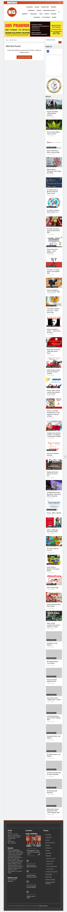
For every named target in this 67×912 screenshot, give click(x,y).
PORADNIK (24, 14)
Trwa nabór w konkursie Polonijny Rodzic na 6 (53, 211)
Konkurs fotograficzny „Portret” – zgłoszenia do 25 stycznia (53, 330)
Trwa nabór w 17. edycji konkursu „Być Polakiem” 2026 (53, 271)
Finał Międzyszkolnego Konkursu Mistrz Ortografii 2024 (54, 717)
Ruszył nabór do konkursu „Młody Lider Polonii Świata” (53, 351)
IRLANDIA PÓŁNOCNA (50, 842)
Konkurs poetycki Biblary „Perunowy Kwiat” (53, 133)
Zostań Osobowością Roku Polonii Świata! (54, 605)
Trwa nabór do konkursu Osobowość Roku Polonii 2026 (53, 230)
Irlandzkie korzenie (50, 861)
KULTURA (47, 14)
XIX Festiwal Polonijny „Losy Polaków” (52, 662)
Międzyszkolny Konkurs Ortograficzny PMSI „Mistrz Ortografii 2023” (53, 810)
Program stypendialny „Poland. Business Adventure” (52, 113)
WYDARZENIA (36, 17)
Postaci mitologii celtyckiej (51, 866)
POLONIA (39, 10)
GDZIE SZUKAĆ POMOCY (49, 10)
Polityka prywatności (43, 905)
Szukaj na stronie (50, 40)
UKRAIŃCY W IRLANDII (50, 879)
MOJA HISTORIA (29, 848)
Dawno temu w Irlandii (50, 858)
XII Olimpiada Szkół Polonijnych (52, 791)
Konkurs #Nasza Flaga (52, 587)
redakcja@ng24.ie (16, 850)
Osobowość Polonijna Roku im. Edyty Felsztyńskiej (54, 773)
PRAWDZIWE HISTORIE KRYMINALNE (50, 883)
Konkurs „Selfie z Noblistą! (54, 513)
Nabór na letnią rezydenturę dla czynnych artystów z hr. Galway (53, 625)
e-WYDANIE (53, 14)
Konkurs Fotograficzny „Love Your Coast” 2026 (53, 291)
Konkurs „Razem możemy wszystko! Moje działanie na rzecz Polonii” (53, 392)
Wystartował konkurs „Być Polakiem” (53, 737)
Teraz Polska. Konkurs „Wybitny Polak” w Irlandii (54, 699)
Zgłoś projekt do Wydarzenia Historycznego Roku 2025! (54, 171)
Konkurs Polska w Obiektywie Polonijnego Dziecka (53, 568)
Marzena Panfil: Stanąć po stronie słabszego (31, 886)
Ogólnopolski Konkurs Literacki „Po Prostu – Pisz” (52, 473)
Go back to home (24, 57)
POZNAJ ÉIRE (33, 14)
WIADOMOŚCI (48, 837)
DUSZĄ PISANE (48, 877)
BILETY (41, 14)
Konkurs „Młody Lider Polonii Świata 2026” (52, 530)
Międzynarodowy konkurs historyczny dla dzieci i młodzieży (53, 371)
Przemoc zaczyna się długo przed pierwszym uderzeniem (32, 867)
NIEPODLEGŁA (31, 10)
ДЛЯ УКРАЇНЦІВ (46, 17)
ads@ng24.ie (10, 881)
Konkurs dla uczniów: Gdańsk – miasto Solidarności (52, 251)
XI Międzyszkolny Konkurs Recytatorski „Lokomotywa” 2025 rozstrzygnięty (54, 494)
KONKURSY (53, 7)
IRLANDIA (37, 7)
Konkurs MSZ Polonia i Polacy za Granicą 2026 (53, 151)
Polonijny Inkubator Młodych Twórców (52, 680)
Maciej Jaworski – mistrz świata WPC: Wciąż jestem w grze (33, 852)
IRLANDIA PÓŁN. (45, 7)
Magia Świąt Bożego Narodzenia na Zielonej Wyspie (32, 877)
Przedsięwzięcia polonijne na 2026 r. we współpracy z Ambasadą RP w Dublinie (54, 434)
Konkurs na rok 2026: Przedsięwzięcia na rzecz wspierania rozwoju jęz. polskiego (53, 413)
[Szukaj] (60, 42)
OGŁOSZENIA (29, 7)
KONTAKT (54, 17)
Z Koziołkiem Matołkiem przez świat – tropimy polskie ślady (53, 310)
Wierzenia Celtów (50, 869)
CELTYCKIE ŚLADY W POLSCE (51, 872)
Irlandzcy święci (49, 864)
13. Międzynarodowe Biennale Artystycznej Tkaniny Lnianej (52, 191)
